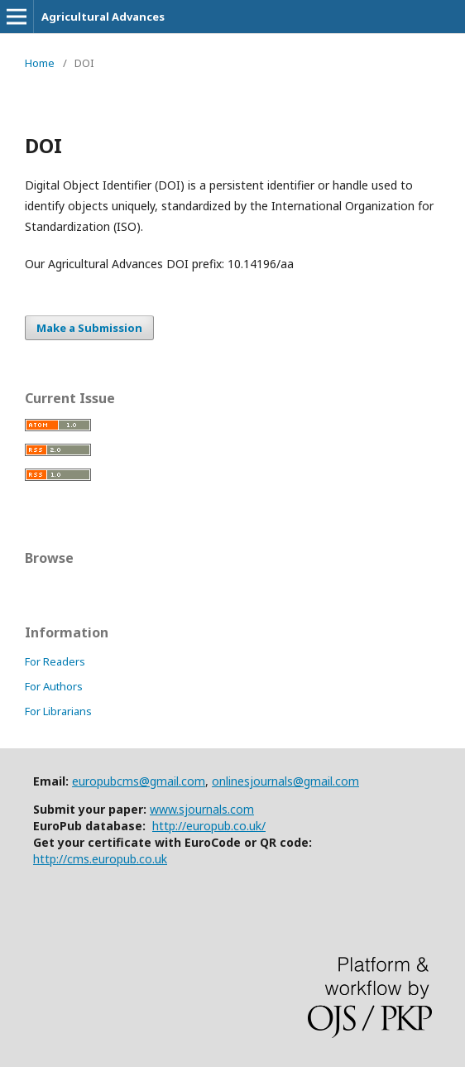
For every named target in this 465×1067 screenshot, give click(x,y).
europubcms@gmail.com (138, 781)
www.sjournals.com (202, 809)
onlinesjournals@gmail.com (285, 781)
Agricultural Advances (103, 16)
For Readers (55, 661)
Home (40, 62)
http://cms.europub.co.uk (100, 859)
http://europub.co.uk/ (209, 826)
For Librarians (58, 711)
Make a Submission (89, 327)
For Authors (54, 686)
